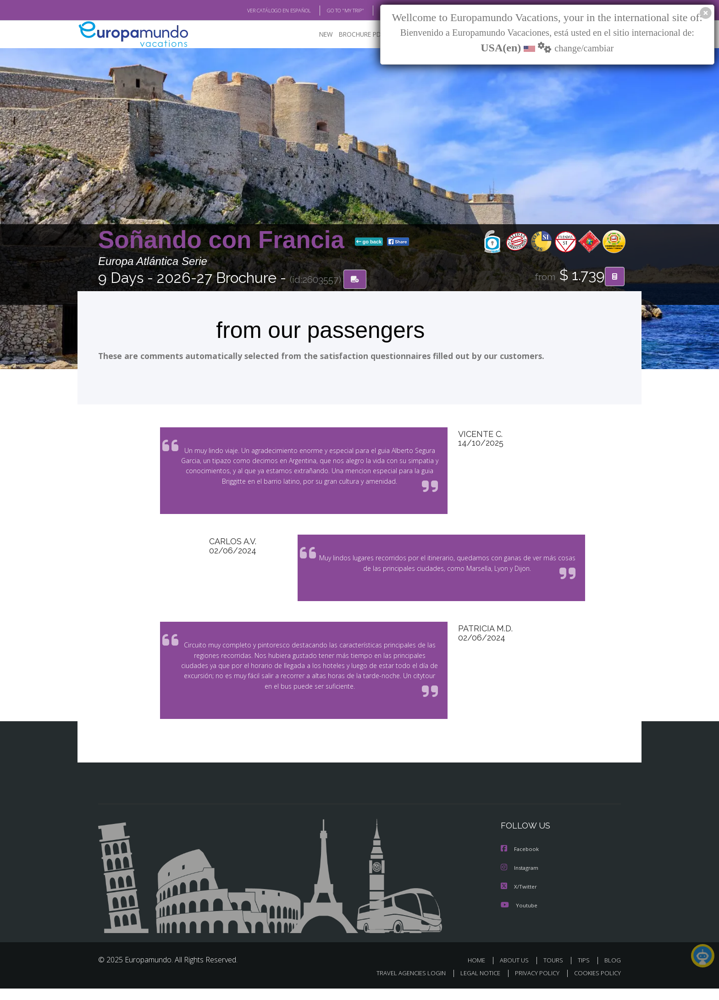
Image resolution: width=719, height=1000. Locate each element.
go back (369, 242)
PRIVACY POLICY (533, 984)
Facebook (520, 861)
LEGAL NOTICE (474, 984)
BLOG (375, 10)
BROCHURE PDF (355, 34)
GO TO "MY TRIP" (330, 10)
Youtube (519, 916)
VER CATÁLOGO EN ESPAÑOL (257, 10)
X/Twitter (519, 898)
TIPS (585, 971)
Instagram (521, 879)
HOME (480, 971)
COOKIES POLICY (595, 984)
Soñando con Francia (224, 240)
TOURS (555, 971)
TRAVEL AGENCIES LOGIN (402, 984)
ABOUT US (517, 971)
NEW (317, 34)
